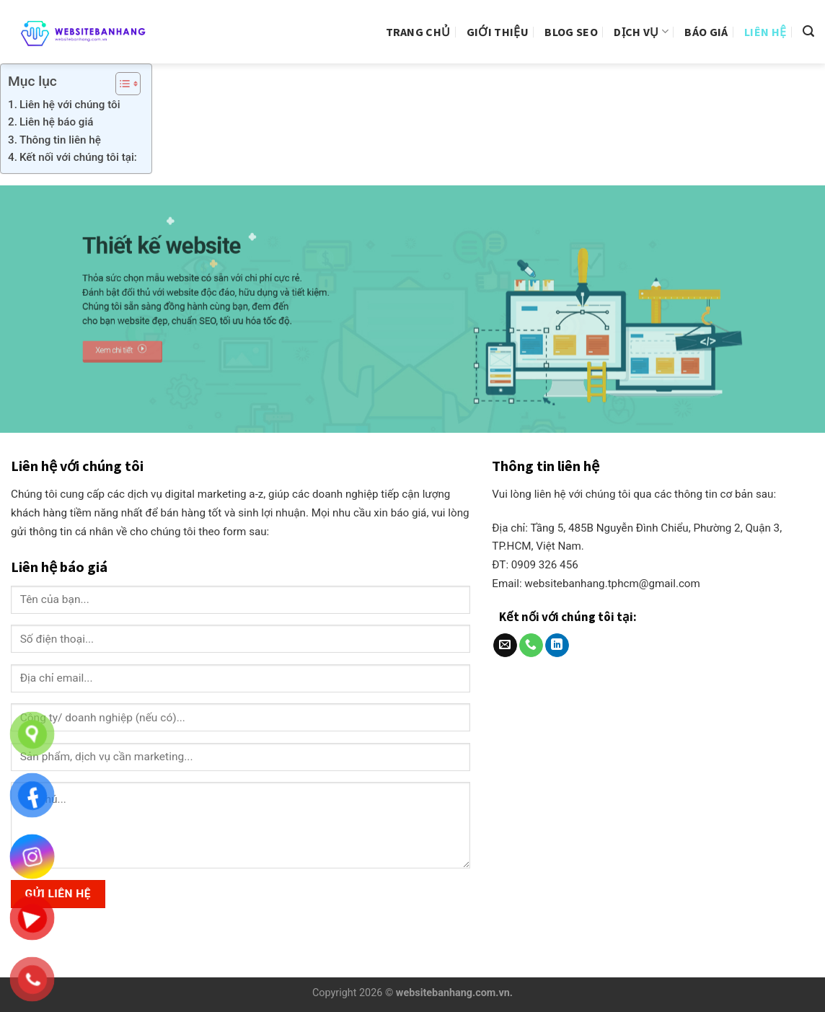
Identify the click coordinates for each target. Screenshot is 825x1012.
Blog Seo (571, 32)
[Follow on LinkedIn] (557, 645)
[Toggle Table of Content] (121, 83)
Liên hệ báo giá (56, 121)
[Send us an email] (505, 645)
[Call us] (531, 645)
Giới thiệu (498, 32)
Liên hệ (765, 32)
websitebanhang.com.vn (453, 993)
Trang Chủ (418, 32)
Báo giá (706, 32)
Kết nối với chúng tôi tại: (78, 157)
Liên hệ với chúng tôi (69, 104)
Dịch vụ (641, 32)
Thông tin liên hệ (60, 139)
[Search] (808, 31)
